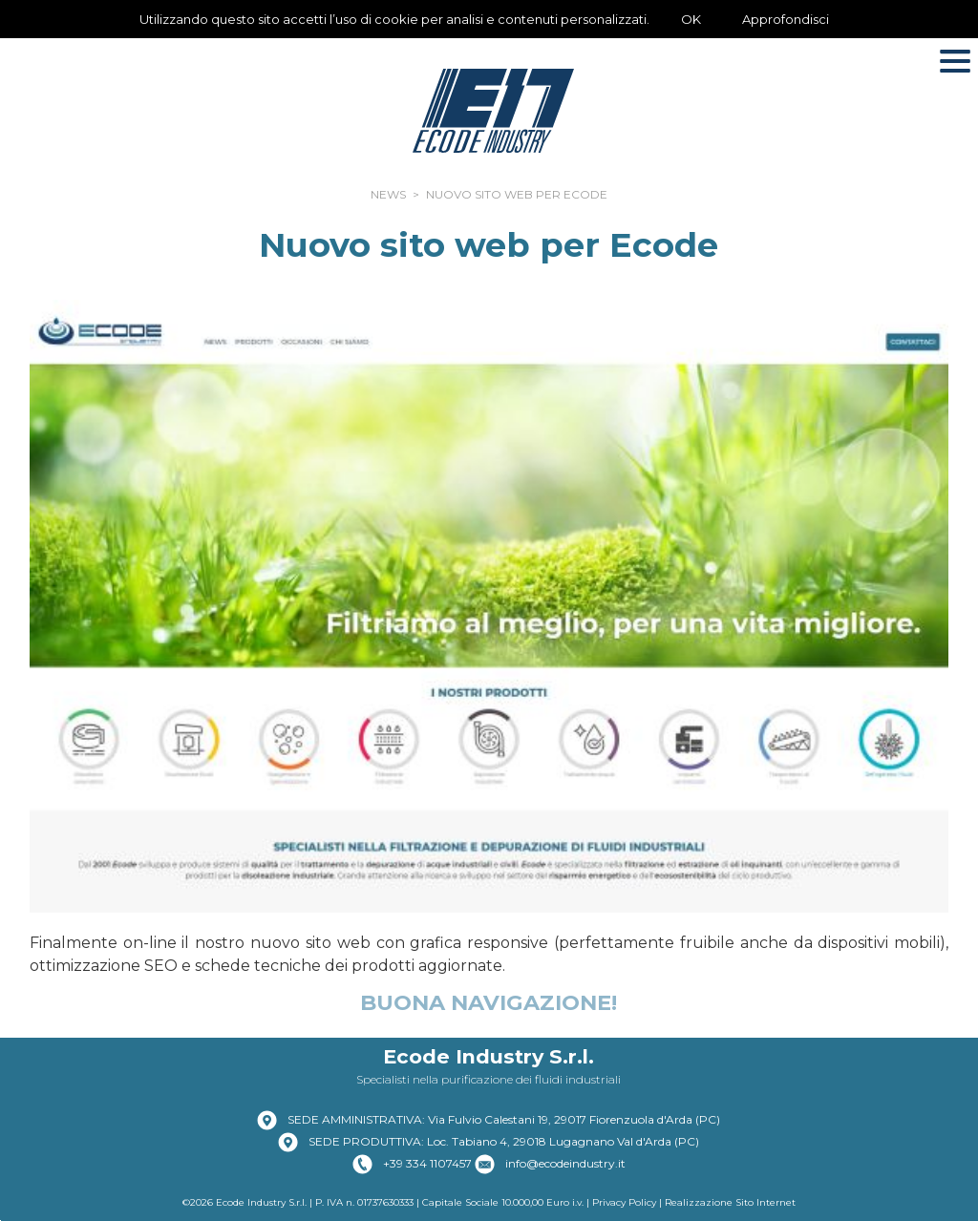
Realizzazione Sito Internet (730, 1202)
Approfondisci (785, 19)
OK (691, 19)
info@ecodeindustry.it (565, 1163)
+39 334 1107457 (427, 1163)
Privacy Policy (624, 1202)
